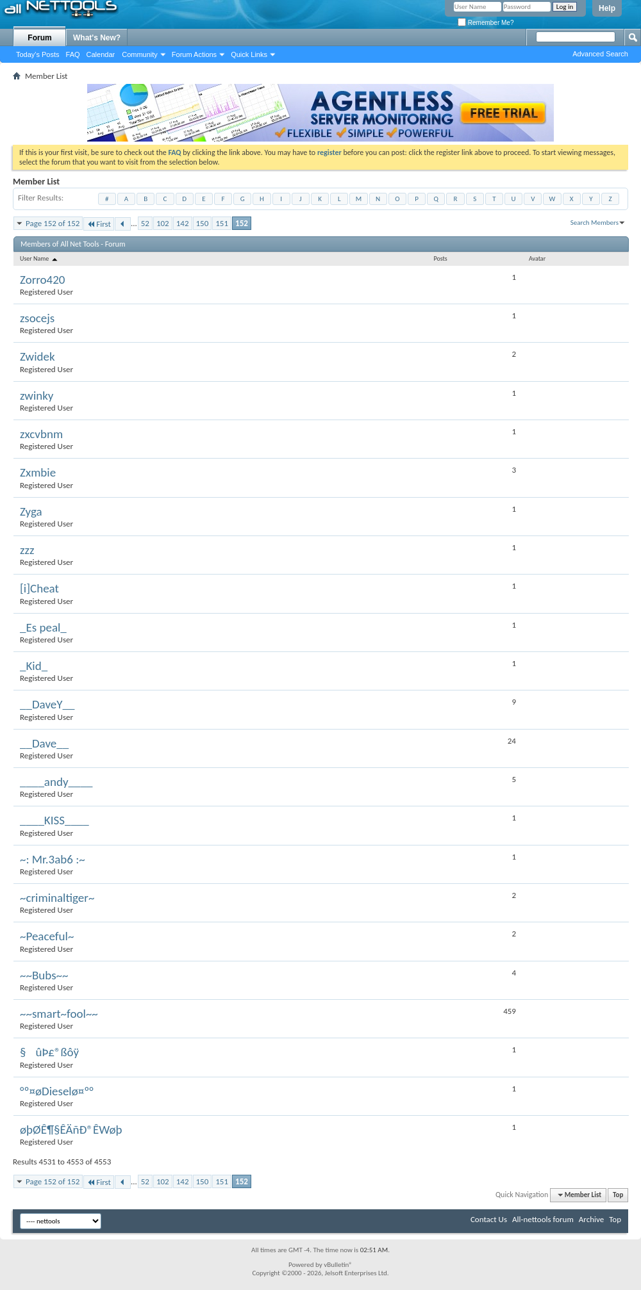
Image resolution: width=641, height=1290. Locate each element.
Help (607, 8)
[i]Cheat (39, 588)
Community (140, 54)
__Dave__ (44, 743)
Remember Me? (485, 22)
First (99, 224)
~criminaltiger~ (57, 897)
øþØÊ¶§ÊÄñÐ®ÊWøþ (71, 1129)
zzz (27, 550)
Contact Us (488, 1219)
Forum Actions (194, 54)
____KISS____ (54, 820)
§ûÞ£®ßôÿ (49, 1052)
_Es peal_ (43, 627)
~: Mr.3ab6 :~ (52, 859)
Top (618, 1195)
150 (202, 223)
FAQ (73, 54)
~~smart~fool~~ (59, 1013)
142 (182, 223)
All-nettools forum (543, 1219)
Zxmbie (38, 472)
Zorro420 (42, 279)
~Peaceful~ (47, 936)
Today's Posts (38, 54)
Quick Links (249, 54)
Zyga (31, 511)
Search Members (594, 222)
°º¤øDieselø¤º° (57, 1091)
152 (241, 223)
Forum (39, 37)
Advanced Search (600, 54)
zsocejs (37, 318)
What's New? (97, 37)
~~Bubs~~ (44, 975)
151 (221, 223)
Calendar (101, 54)
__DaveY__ (47, 704)
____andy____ (56, 781)
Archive (591, 1219)
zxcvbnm (41, 434)
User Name (39, 258)
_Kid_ (33, 665)
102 (162, 223)
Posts (440, 258)
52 (145, 223)
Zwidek (37, 356)
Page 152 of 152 (52, 223)
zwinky (36, 395)
